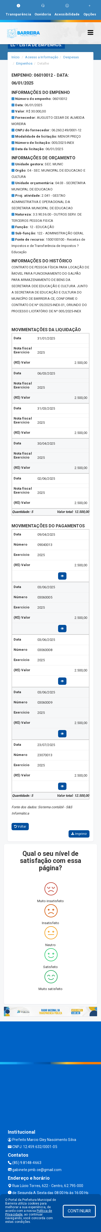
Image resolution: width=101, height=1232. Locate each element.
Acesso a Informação (41, 57)
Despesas (71, 57)
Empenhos (24, 63)
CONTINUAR (79, 1210)
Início (16, 57)
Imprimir (79, 834)
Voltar (20, 826)
